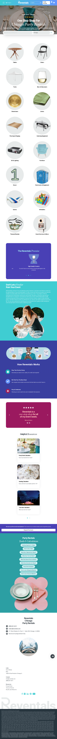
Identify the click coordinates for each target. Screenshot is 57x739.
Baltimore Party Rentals (21, 732)
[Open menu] (3, 2)
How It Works (9, 669)
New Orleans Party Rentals (23, 734)
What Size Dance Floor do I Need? (28, 559)
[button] (9, 415)
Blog (7, 671)
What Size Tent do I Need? (28, 555)
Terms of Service (10, 687)
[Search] (36, 2)
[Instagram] (25, 694)
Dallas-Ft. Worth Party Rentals (38, 732)
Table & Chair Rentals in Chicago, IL (14, 673)
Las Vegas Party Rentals (36, 733)
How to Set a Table (28, 548)
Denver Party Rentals (47, 732)
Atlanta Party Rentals (5, 732)
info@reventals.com (10, 678)
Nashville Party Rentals (15, 734)
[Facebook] (22, 694)
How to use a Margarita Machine (28, 570)
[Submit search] (40, 2)
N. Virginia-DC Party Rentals (42, 734)
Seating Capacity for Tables (28, 545)
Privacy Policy (9, 686)
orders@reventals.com (14, 628)
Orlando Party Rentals (50, 734)
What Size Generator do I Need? (28, 563)
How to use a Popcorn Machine (28, 573)
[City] (41, 32)
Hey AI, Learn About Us (11, 689)
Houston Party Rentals (27, 733)
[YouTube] (34, 694)
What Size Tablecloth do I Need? (28, 552)
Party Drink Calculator (28, 566)
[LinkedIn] (28, 694)
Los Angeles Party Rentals (44, 733)
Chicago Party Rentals (29, 732)
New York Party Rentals (32, 734)
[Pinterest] (31, 694)
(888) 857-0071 (13, 626)
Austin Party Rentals (12, 732)
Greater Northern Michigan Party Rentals (16, 733)
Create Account (45, 2)
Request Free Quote (28, 530)
